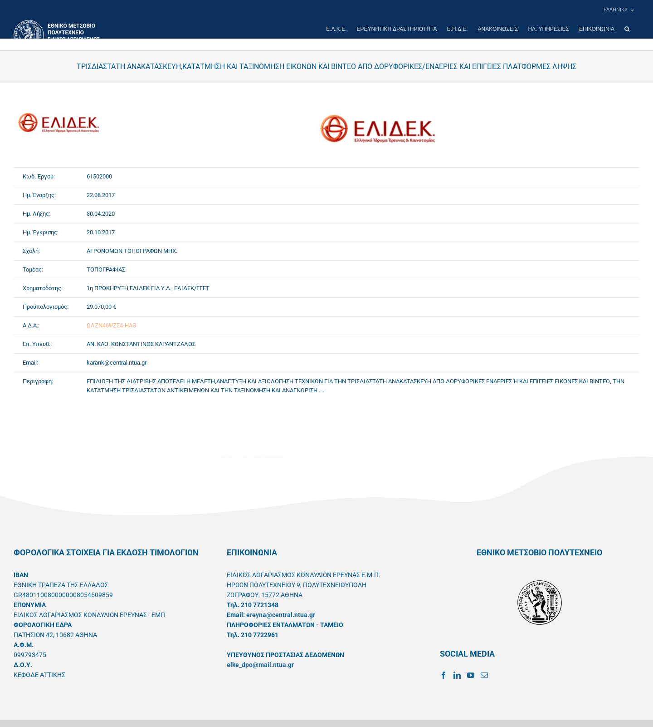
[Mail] (484, 675)
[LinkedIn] (457, 675)
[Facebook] (443, 675)
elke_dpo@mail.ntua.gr (260, 664)
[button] (626, 29)
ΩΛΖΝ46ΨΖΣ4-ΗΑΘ (111, 325)
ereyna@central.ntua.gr (280, 614)
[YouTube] (470, 675)
